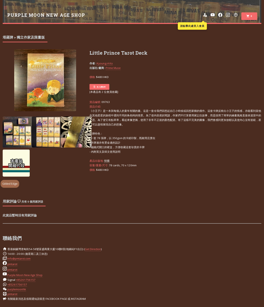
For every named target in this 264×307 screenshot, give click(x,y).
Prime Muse (113, 68)
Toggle (7, 7)
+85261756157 (25, 280)
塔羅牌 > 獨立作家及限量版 (24, 37)
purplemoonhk (16, 289)
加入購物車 (99, 87)
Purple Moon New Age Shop (24, 275)
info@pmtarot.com (19, 258)
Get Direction (93, 249)
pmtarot (12, 264)
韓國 (107, 161)
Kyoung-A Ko (105, 63)
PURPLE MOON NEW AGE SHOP (46, 15)
